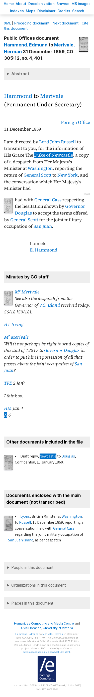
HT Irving (14, 324)
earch (78, 11)
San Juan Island (20, 540)
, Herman (52, 634)
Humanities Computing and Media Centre (44, 623)
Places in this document (32, 603)
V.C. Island (49, 305)
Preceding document (31, 23)
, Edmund (26, 44)
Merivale (51, 96)
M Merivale (27, 292)
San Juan (43, 226)
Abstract (20, 73)
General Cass (47, 200)
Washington (40, 168)
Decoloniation (41, 3)
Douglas (68, 456)
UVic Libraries (31, 628)
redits (63, 11)
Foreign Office (75, 122)
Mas (30, 11)
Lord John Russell (57, 142)
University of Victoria (58, 628)
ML (7, 23)
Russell (25, 522)
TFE (8, 383)
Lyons (25, 516)
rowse (62, 3)
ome (9, 3)
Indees (17, 11)
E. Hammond (43, 250)
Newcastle (48, 456)
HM (8, 408)
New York (67, 175)
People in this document (32, 567)
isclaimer (46, 11)
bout (21, 3)
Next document (65, 23)
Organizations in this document (38, 585)
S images (80, 3)
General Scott (37, 175)
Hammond (18, 96)
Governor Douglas (61, 350)
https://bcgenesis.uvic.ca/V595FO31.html (46, 652)
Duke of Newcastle (53, 155)
